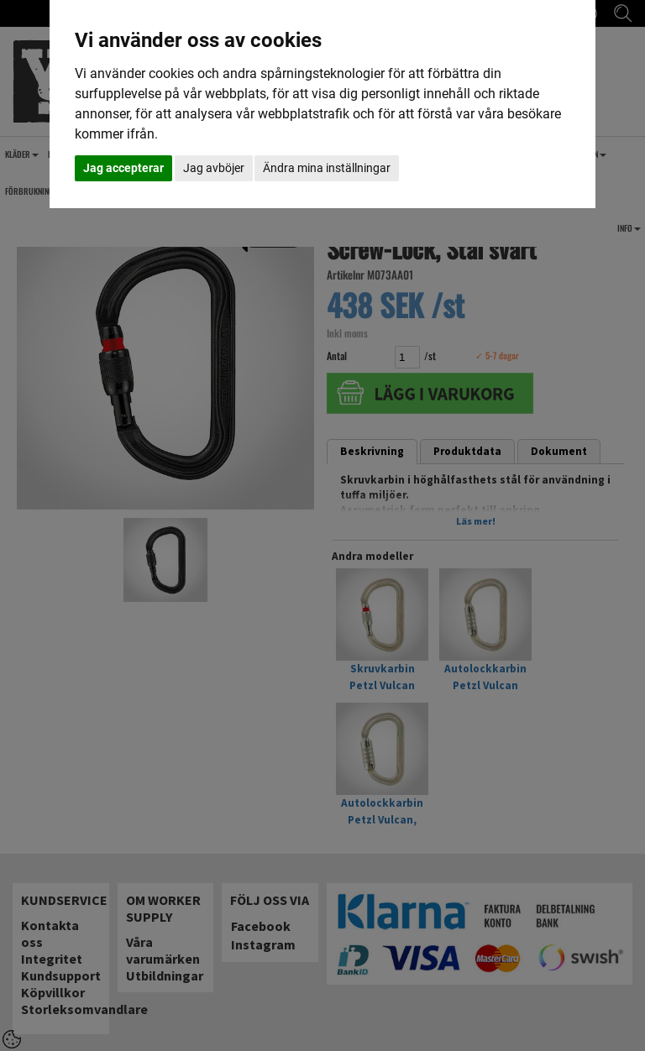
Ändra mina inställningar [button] (327, 168)
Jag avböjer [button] (213, 168)
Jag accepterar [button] (123, 168)
